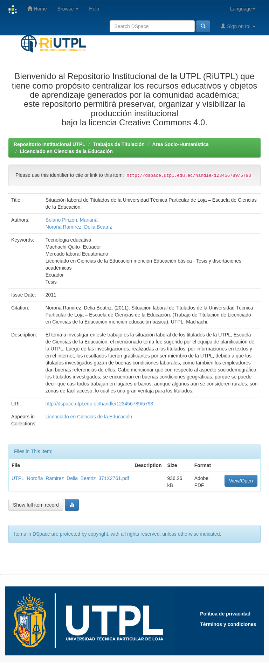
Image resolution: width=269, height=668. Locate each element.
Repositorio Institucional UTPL (49, 144)
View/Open (241, 480)
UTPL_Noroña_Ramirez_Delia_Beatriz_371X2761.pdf (70, 478)
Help (94, 9)
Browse (68, 9)
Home (37, 9)
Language (242, 9)
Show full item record (36, 505)
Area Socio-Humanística (180, 144)
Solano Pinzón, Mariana (72, 220)
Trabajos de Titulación (119, 144)
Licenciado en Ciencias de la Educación (66, 151)
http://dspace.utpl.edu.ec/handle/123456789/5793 (99, 403)
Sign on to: (238, 26)
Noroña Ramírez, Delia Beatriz (79, 227)
